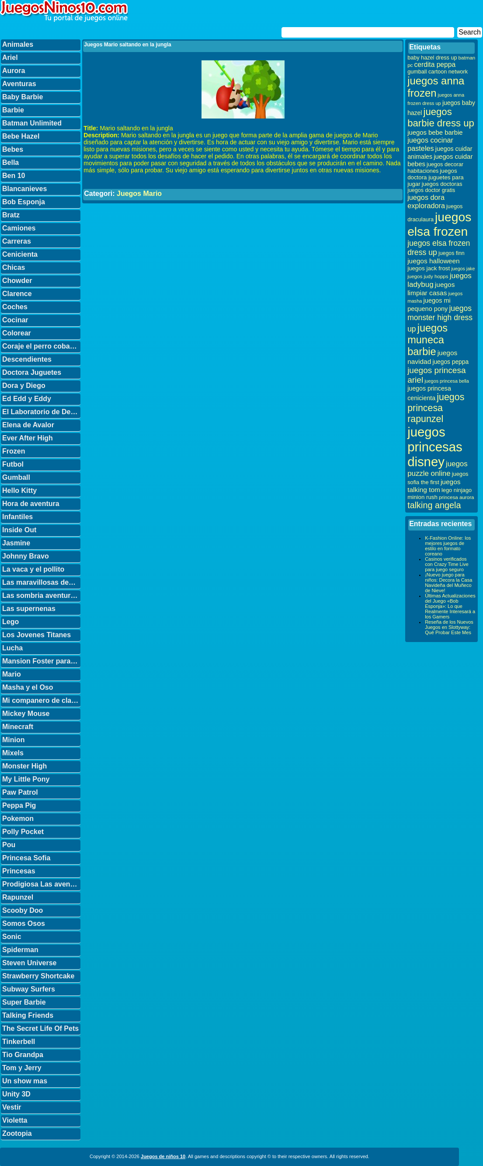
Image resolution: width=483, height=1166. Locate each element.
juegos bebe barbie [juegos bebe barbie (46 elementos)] (434, 132)
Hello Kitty (19, 490)
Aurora (13, 70)
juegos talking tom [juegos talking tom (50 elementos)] (433, 485)
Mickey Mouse (25, 713)
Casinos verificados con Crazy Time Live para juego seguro (447, 564)
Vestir (11, 1107)
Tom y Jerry (22, 1068)
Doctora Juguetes (31, 372)
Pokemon (18, 818)
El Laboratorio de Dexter (41, 411)
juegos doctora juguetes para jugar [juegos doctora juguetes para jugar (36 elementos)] (435, 177)
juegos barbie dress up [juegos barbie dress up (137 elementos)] (440, 117)
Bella (10, 162)
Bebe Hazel (20, 136)
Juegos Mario (139, 193)
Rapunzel (17, 897)
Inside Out (19, 530)
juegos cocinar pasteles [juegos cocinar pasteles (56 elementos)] (430, 144)
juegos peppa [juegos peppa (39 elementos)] (450, 362)
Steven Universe (29, 963)
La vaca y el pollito (33, 569)
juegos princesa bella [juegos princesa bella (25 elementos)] (446, 381)
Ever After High (27, 438)
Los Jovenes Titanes (36, 635)
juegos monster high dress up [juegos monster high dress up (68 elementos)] (440, 318)
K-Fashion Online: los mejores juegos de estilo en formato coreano (448, 545)
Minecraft (17, 726)
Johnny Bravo (25, 556)
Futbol (13, 464)
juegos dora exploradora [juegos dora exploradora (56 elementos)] (426, 201)
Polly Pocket (23, 831)
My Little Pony (25, 779)
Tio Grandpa (22, 1054)
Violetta (15, 1120)
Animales (17, 44)
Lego (10, 621)
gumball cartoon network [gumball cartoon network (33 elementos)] (437, 72)
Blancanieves (24, 188)
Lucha (12, 648)
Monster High (24, 766)
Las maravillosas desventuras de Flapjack (41, 582)
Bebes (12, 149)
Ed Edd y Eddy (26, 398)
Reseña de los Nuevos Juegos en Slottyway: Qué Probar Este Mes (449, 627)
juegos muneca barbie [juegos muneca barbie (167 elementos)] (427, 339)
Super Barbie (24, 1002)
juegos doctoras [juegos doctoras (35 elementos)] (442, 184)
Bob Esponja (23, 202)
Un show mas (24, 1081)
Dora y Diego (23, 385)
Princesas (18, 871)
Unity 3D (16, 1094)
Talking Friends (27, 1015)
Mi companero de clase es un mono (41, 700)
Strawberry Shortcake (38, 976)
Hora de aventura (30, 503)
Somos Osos (23, 923)
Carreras (16, 241)
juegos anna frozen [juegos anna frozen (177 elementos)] (435, 87)
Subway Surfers (28, 989)
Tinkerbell (18, 1041)
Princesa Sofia (26, 858)
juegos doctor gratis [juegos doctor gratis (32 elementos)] (431, 190)
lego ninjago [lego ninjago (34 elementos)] (456, 490)
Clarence (17, 293)
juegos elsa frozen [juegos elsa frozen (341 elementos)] (439, 224)
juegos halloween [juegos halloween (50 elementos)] (433, 261)
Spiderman (20, 949)
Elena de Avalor (28, 425)
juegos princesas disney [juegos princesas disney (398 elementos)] (434, 447)
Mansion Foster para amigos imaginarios (41, 661)
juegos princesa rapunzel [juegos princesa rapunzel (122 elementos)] (435, 408)
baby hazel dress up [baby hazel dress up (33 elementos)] (432, 58)
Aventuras (19, 83)
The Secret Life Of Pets (40, 1028)
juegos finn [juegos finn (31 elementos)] (451, 253)
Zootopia (17, 1133)
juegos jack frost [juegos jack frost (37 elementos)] (428, 268)
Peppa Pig (19, 805)
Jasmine (16, 543)
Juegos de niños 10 (163, 1156)
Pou (8, 844)
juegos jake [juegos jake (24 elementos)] (463, 268)
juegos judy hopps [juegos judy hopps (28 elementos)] (427, 276)
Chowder (17, 280)
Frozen (13, 451)
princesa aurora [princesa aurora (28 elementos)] (456, 497)
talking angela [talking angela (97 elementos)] (434, 505)
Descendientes (27, 359)
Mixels (13, 753)
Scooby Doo (22, 910)
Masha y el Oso (27, 687)
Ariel (10, 57)
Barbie (13, 110)
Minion (13, 740)
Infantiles (17, 516)
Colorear (16, 333)
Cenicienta (20, 254)
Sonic (11, 936)
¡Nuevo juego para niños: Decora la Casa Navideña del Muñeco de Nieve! (448, 582)
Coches (15, 307)
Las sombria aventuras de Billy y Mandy (41, 595)
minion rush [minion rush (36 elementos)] (422, 497)
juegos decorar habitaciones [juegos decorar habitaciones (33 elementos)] (435, 167)
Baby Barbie (22, 97)
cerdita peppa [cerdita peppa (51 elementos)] (434, 64)
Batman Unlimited (32, 123)
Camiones (18, 228)
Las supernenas (29, 608)
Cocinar (15, 320)
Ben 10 (13, 175)
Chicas (13, 267)
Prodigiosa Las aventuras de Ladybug (41, 884)
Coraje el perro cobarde (41, 346)
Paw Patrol (20, 792)
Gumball (16, 477)
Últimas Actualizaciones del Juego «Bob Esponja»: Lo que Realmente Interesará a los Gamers (450, 606)
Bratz (11, 215)
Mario (11, 674)
